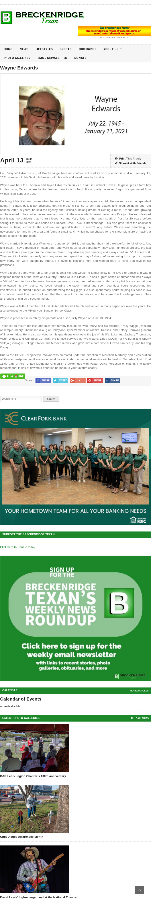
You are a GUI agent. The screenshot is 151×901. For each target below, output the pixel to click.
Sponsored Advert (114, 38)
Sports (65, 48)
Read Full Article (10, 706)
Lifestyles (44, 48)
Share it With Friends (131, 163)
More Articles (139, 690)
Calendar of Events (21, 699)
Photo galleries (17, 57)
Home (8, 48)
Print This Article (128, 158)
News (24, 48)
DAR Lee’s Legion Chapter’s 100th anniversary (33, 776)
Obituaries (87, 48)
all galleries (140, 718)
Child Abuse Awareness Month (21, 836)
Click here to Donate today (17, 547)
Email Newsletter (52, 57)
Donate (80, 57)
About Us (113, 49)
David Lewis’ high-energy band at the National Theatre (38, 897)
